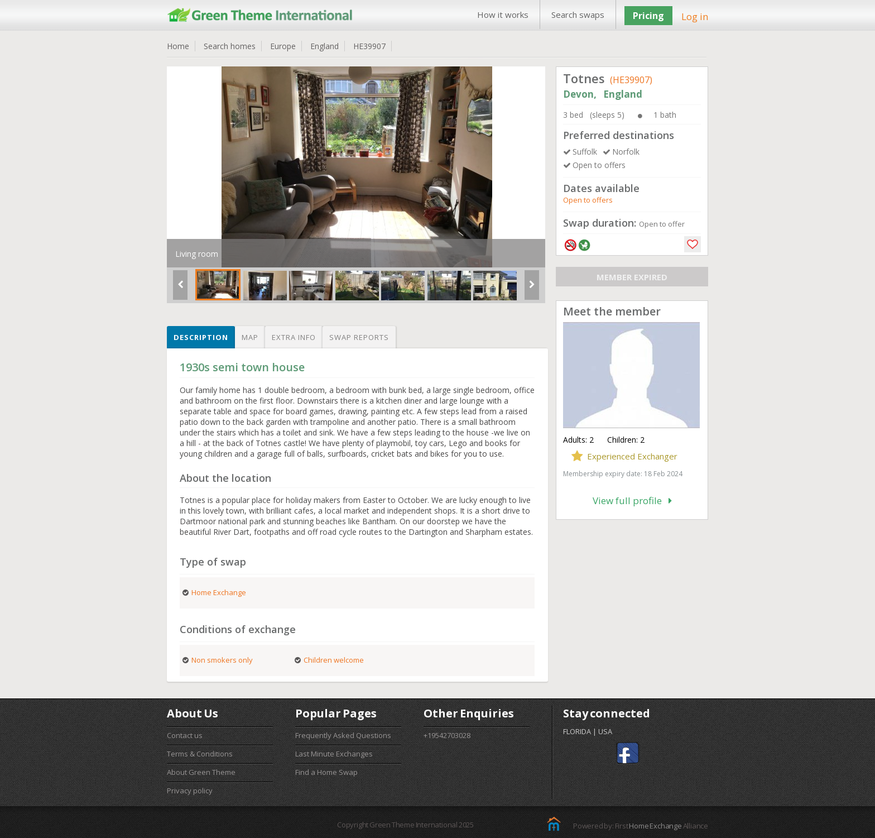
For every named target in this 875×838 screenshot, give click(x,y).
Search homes (230, 46)
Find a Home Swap (326, 772)
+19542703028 (447, 735)
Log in (694, 16)
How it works (502, 14)
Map (250, 337)
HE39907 (369, 46)
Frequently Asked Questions (343, 735)
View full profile (632, 500)
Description (201, 337)
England (324, 46)
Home (178, 46)
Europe (283, 46)
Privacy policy (190, 791)
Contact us (185, 735)
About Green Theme (201, 772)
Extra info (294, 337)
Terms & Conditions (200, 754)
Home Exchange (655, 826)
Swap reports (359, 337)
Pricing (648, 15)
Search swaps (577, 14)
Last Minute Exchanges (334, 754)
